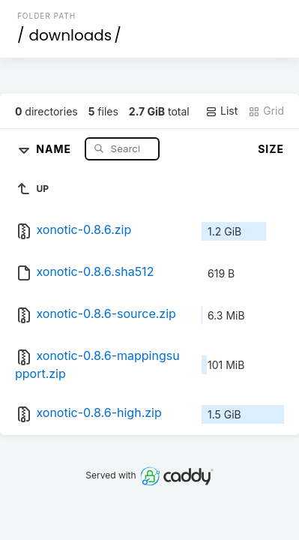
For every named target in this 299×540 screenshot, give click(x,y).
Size (271, 148)
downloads (70, 35)
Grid (266, 111)
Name (55, 148)
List (221, 111)
